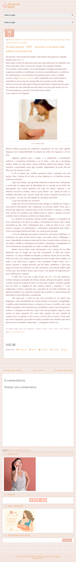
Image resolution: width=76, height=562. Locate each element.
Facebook (22, 350)
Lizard (41, 558)
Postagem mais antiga (64, 370)
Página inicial (38, 370)
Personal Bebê (14, 40)
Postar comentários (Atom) (19, 450)
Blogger (56, 556)
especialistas (58, 40)
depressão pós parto (44, 40)
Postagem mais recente (12, 370)
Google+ (43, 350)
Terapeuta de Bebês (26, 78)
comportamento (27, 40)
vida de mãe (11, 43)
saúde (67, 40)
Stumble (54, 350)
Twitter (32, 350)
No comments (22, 43)
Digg (64, 350)
